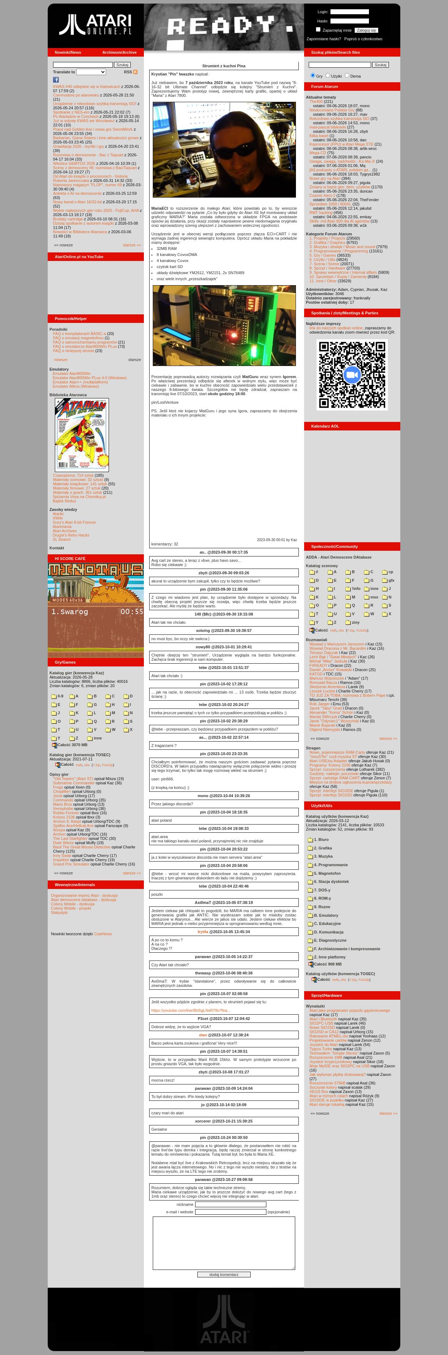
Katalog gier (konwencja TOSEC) (80, 755)
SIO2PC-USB (321, 1023)
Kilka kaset (318, 136)
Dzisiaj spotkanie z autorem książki (83, 223)
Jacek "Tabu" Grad (325, 708)
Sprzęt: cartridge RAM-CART (334, 778)
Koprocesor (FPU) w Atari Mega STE (341, 144)
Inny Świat (62, 855)
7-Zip (96, 765)
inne (94, 738)
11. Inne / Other (323, 281)
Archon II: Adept (67, 821)
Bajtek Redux (64, 501)
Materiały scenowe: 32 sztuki (78, 479)
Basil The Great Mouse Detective (81, 847)
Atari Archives (65, 531)
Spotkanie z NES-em (71, 112)
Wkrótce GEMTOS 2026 (74, 163)
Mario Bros (62, 804)
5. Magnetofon (324, 873)
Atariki (58, 514)
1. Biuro (318, 839)
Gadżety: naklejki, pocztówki (334, 773)
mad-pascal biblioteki (327, 127)
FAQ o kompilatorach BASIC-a (79, 333)
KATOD (316, 674)
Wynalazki (315, 1006)
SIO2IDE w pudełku (326, 1100)
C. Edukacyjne (324, 923)
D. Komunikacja (326, 932)
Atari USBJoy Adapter (328, 761)
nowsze (60, 359)
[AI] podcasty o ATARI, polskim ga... (340, 170)
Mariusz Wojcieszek (326, 678)
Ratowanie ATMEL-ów (328, 1036)
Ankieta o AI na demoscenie (77, 193)
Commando (63, 800)
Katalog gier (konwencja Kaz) (77, 673)
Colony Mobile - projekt (71, 908)
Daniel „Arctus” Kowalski (330, 670)
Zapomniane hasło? (324, 39)
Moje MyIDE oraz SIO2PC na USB (339, 1066)
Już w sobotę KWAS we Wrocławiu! (84, 121)
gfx (388, 580)
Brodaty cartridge (68, 219)
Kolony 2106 (64, 817)
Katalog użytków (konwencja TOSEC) (340, 974)
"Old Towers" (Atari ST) (73, 778)
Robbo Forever (66, 813)
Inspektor (61, 860)
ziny (352, 622)
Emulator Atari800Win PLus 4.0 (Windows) (90, 378)
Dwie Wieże (63, 843)
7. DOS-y (319, 890)
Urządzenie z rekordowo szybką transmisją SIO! (94, 103)
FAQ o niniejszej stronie (73, 351)
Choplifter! (62, 791)
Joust (57, 796)
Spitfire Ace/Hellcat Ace (73, 825)
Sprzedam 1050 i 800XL (330, 204)
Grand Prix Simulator (71, 864)
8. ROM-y (319, 898)
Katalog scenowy (322, 566)
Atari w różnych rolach (328, 1096)
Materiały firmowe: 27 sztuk (76, 488)
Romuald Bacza (323, 682)
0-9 (57, 696)
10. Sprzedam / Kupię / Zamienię (337, 276)
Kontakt (57, 548)
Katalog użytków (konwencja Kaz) (337, 816)
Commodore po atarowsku (76, 95)
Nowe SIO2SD (322, 1027)
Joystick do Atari (323, 1044)
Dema (355, 76)
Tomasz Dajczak (323, 652)
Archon (59, 834)
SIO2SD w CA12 (324, 1032)
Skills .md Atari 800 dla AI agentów (339, 221)
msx (371, 597)
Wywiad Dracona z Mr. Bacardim (337, 648)
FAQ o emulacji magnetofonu (78, 338)
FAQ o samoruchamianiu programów (85, 342)
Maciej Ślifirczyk (323, 717)
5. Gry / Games (322, 255)
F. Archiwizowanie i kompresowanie (344, 949)
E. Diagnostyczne (327, 940)
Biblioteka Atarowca (68, 395)
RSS (130, 72)
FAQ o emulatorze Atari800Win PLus (85, 346)
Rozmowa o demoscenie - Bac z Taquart (88, 155)
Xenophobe (63, 808)
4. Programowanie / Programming (338, 251)
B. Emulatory (323, 915)
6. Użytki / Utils (322, 259)
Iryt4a (203, 932)
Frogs (58, 787)
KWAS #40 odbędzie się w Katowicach (86, 86)
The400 (316, 101)
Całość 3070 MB (70, 745)
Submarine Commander (74, 783)
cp (387, 572)
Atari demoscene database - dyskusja (83, 900)
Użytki (336, 76)
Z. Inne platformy (327, 957)
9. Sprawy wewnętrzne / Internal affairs (343, 272)
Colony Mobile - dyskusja (72, 904)
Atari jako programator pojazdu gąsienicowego (349, 1010)
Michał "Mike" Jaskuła (328, 661)
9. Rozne (319, 907)
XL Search (62, 539)
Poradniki (58, 329)
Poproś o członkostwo (363, 39)
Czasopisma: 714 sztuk (73, 475)
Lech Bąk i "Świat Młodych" (333, 657)
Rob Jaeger (319, 704)
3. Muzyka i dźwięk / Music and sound (342, 247)
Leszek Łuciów (322, 691)
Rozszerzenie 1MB (325, 1057)
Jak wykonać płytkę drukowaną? (337, 1074)
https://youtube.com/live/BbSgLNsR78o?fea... (190, 1010)
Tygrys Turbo (320, 1049)
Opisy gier (59, 774)
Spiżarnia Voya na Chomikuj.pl (79, 497)
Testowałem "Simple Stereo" (334, 1053)
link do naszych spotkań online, (336, 328)
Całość (64, 764)
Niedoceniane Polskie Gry (332, 110)
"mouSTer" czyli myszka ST (333, 756)
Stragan (313, 748)
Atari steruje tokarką (326, 1104)
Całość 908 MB (325, 964)
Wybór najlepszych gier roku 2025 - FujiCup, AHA (96, 210)
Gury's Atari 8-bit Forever (74, 522)
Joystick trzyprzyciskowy (330, 1062)
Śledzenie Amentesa (327, 687)
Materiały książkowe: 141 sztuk (80, 484)
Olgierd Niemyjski (324, 729)
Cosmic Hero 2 (322, 195)
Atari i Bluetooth (323, 1019)
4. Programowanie (328, 865)
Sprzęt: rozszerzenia (327, 769)
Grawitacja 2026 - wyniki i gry (78, 146)
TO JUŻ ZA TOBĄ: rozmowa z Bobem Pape (347, 695)
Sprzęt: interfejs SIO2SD (330, 795)
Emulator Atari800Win (71, 373)
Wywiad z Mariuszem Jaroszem (337, 644)
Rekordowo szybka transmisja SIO (339, 118)
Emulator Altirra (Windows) (76, 386)
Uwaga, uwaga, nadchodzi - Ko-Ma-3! (342, 161)
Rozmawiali (316, 640)
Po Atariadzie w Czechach (76, 116)
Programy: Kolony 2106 (329, 765)
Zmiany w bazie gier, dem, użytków (339, 187)
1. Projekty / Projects (327, 238)
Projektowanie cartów (328, 1040)
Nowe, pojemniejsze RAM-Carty (337, 752)
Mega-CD (317, 153)
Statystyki (59, 912)
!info (352, 588)
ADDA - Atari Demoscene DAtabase (338, 557)
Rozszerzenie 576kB (327, 1083)
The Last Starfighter (70, 838)
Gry (319, 76)
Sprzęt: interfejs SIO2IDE (331, 791)
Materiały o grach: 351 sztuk (77, 492)
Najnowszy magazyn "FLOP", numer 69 (87, 185)
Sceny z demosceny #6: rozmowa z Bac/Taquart (95, 168)
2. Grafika (320, 848)
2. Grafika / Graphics (327, 242)
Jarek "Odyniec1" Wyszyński (334, 721)
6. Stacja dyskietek (328, 881)
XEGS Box (318, 1091)
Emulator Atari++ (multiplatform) (80, 382)
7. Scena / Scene (324, 264)
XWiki (58, 518)
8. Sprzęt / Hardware (327, 268)
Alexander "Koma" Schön (331, 712)
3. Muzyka (320, 856)
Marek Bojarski (322, 725)
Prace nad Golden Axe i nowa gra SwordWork (93, 129)
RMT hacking (321, 212)
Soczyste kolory (323, 1087)
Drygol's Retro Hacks (71, 535)
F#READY (318, 665)
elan (203, 1035)
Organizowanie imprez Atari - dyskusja (84, 895)
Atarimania (62, 526)
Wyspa (59, 830)
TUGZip (107, 765)
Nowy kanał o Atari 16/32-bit (77, 202)
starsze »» (132, 245)
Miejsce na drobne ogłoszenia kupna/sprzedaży (350, 782)
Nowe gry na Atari (324, 178)
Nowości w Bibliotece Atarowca (80, 232)
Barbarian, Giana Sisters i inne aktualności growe (96, 138)
